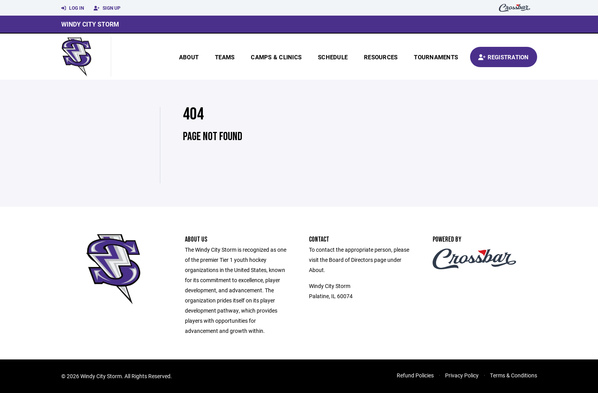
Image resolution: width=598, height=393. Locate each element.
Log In (72, 8)
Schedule (333, 57)
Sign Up (107, 8)
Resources (380, 57)
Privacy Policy (462, 375)
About (189, 57)
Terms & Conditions (513, 375)
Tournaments (436, 57)
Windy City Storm (90, 24)
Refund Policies (415, 375)
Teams (224, 57)
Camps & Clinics (276, 57)
